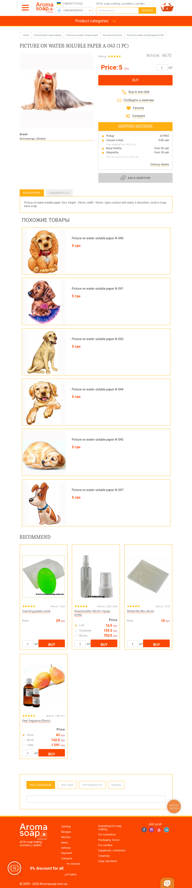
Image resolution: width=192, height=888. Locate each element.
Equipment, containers (112, 850)
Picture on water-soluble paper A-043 (145, 35)
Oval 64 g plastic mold (36, 611)
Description (32, 192)
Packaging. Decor (108, 840)
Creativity (104, 855)
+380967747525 (73, 3)
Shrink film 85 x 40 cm (140, 611)
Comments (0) (59, 192)
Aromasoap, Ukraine (33, 138)
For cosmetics (107, 834)
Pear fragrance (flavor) (36, 720)
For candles (105, 845)
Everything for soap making (109, 828)
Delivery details (159, 164)
